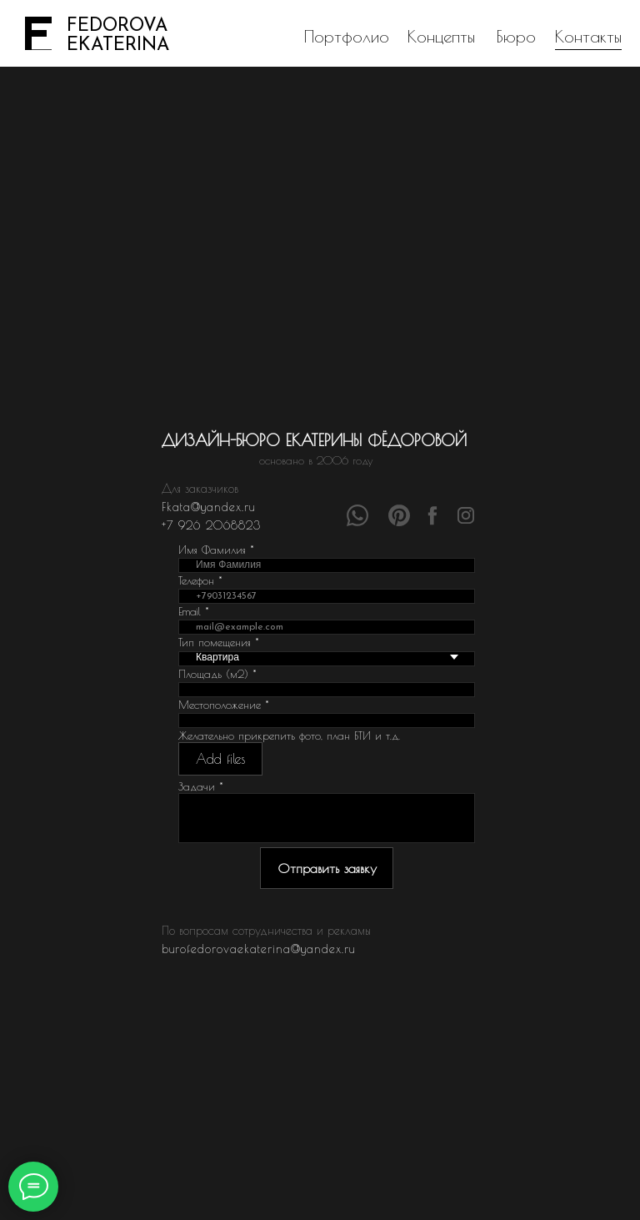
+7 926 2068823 (211, 525)
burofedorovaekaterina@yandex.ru (258, 949)
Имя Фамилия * (216, 549)
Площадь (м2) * (217, 673)
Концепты (441, 36)
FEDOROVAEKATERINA (118, 36)
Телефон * (200, 580)
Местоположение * (223, 704)
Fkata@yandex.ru (208, 507)
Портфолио (346, 36)
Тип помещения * (218, 642)
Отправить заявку (327, 868)
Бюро (516, 36)
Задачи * (200, 786)
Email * (193, 611)
